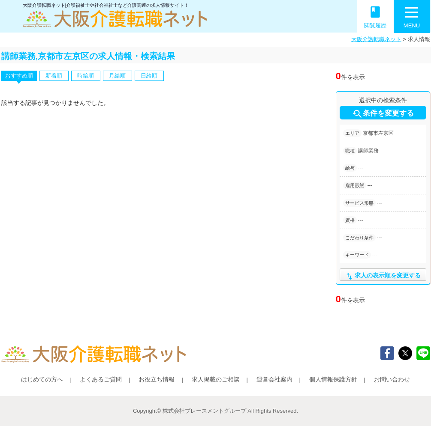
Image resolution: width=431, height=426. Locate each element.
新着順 (53, 75)
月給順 (117, 75)
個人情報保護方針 (333, 379)
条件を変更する (383, 113)
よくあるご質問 (101, 379)
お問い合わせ (392, 379)
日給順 (149, 75)
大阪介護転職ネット (376, 39)
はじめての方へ (42, 379)
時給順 (85, 75)
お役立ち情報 (157, 379)
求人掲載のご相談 (216, 379)
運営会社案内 (274, 379)
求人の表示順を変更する (383, 276)
